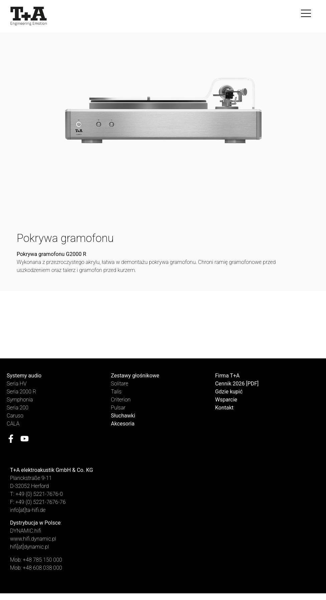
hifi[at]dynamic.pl (29, 547)
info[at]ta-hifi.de (27, 510)
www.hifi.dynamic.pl (33, 539)
